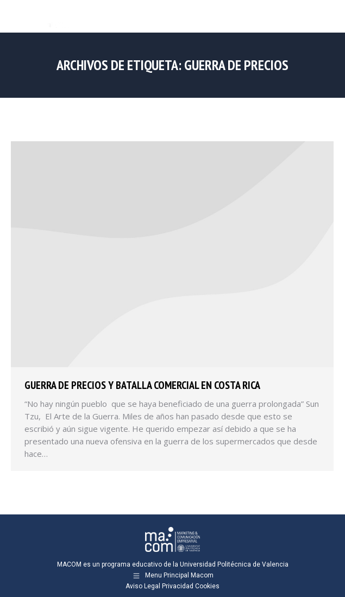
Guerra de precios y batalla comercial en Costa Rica (142, 385)
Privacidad (177, 586)
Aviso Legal (143, 586)
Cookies (207, 586)
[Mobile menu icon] (327, 16)
